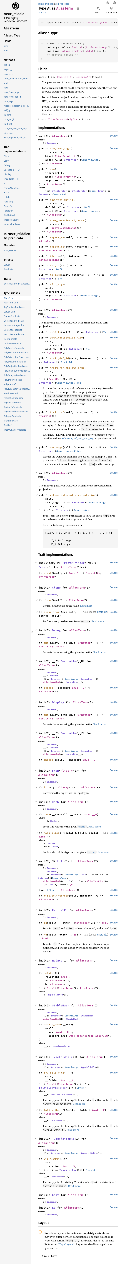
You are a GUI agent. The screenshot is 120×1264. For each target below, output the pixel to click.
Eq (53, 1207)
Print (42, 567)
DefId (88, 207)
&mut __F (67, 1080)
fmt (46, 642)
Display (58, 702)
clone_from (51, 611)
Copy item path (77, 8)
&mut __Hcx (64, 1032)
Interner (52, 143)
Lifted (51, 890)
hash (47, 814)
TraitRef (54, 378)
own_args (56, 447)
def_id (54, 265)
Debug (56, 630)
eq (45, 922)
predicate (63, 3)
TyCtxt (103, 22)
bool (105, 922)
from (47, 787)
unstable (102, 611)
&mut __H (90, 814)
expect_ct (57, 246)
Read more (86, 605)
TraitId (66, 362)
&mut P (73, 572)
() (85, 47)
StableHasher (78, 1035)
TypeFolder (56, 1120)
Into (100, 190)
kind (53, 256)
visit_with (51, 1158)
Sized (55, 846)
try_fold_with (54, 1072)
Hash (55, 802)
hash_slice (51, 832)
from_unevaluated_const (67, 220)
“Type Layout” (66, 1244)
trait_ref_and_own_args (67, 367)
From (55, 770)
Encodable (68, 733)
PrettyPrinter (73, 563)
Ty (104, 331)
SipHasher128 (98, 1035)
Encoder (54, 747)
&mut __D (78, 687)
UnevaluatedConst (64, 227)
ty (56, 3)
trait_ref (57, 412)
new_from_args (60, 148)
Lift (60, 861)
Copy (55, 1195)
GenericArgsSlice (68, 382)
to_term (55, 274)
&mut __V (68, 1166)
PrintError (47, 576)
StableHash (60, 1005)
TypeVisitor (68, 1169)
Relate (57, 960)
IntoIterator (59, 190)
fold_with (51, 1109)
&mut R (65, 976)
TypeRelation (55, 994)
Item (92, 190)
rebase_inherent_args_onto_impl (73, 494)
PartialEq (60, 910)
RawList (77, 47)
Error (60, 646)
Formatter (84, 642)
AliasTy (44, 241)
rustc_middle (45, 3)
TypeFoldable (62, 1057)
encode (48, 759)
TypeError (87, 988)
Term (59, 278)
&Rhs (73, 934)
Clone (56, 587)
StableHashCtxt (61, 1046)
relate (48, 972)
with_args (57, 284)
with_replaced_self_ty (66, 337)
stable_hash (52, 1024)
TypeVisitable (63, 1138)
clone (48, 600)
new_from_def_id (61, 199)
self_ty (55, 331)
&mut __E (89, 759)
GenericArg (98, 47)
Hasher (54, 821)
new (52, 169)
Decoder (54, 675)
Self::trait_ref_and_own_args (78, 438)
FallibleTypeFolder (53, 1087)
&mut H (43, 836)
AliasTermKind (72, 50)
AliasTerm (90, 22)
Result (90, 572)
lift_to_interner (56, 895)
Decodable (68, 661)
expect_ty (57, 237)
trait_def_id (59, 358)
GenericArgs (89, 159)
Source (42, 12)
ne (45, 934)
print (48, 572)
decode (48, 687)
